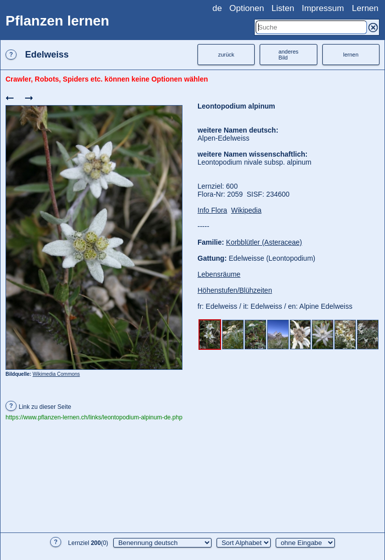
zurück (226, 55)
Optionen (247, 8)
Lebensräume (219, 274)
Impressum (323, 8)
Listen (283, 8)
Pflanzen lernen (57, 21)
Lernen (365, 8)
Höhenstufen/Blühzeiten (235, 290)
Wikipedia (246, 210)
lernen (351, 55)
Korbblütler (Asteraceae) (264, 242)
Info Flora (212, 210)
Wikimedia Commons (56, 374)
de (217, 8)
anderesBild (289, 55)
